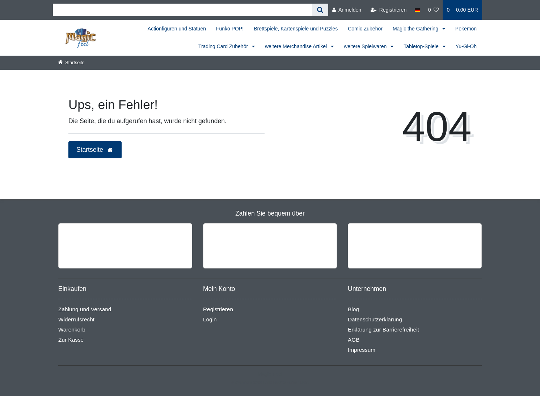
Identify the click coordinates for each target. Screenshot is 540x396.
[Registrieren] (388, 10)
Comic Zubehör (365, 29)
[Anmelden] (346, 10)
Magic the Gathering (416, 29)
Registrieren (218, 309)
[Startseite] (71, 62)
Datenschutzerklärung (375, 319)
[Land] (417, 10)
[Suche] (320, 10)
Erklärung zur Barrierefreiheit (383, 329)
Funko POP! (230, 29)
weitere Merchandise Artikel (296, 46)
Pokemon (466, 29)
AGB (354, 340)
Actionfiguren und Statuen (177, 29)
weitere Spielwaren (366, 46)
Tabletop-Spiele (422, 46)
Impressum (361, 350)
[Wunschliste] (433, 10)
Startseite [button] (95, 149)
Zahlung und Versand (84, 309)
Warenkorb (71, 329)
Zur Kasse (71, 340)
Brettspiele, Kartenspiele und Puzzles (296, 29)
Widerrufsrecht (76, 319)
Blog (353, 309)
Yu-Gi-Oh (466, 46)
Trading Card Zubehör (223, 46)
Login (210, 319)
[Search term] (182, 10)
